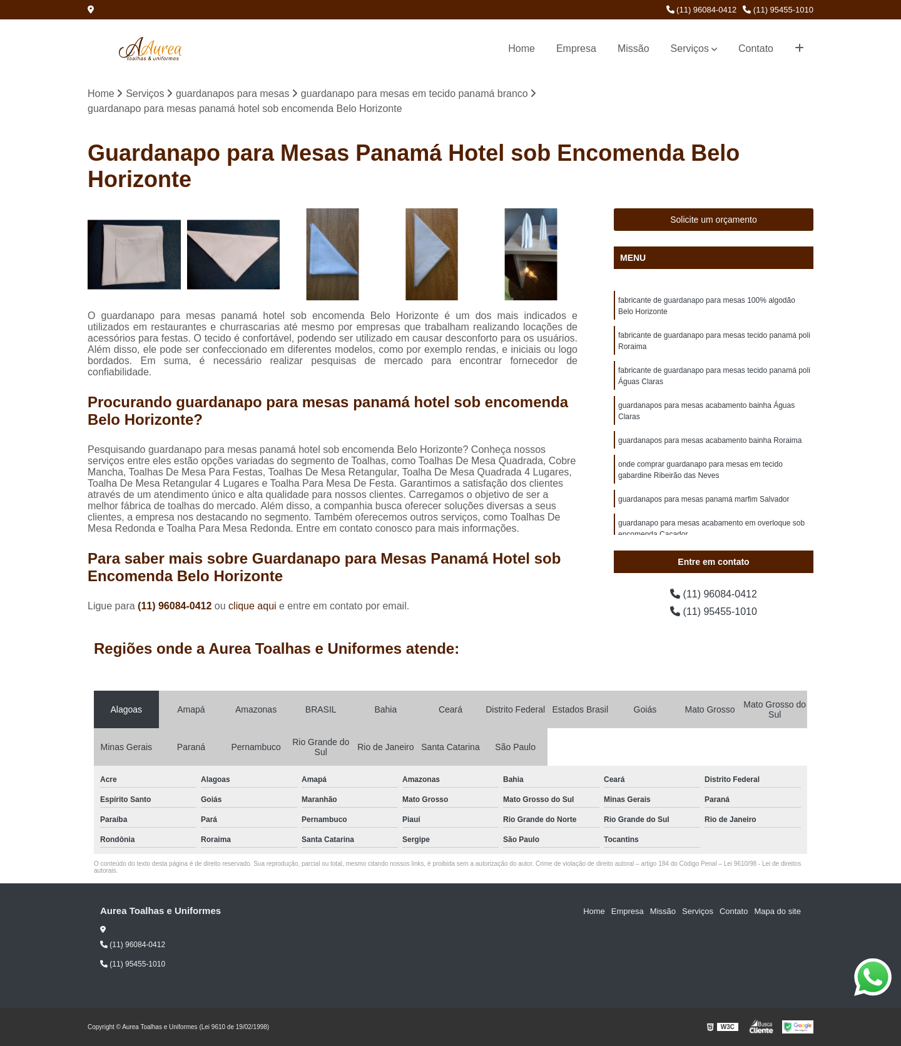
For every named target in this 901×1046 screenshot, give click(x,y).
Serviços (690, 48)
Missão (633, 48)
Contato (755, 48)
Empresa (576, 48)
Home (521, 48)
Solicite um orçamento (713, 220)
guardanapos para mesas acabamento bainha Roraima (710, 440)
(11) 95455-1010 (778, 9)
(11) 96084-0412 (701, 9)
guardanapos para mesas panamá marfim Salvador (703, 499)
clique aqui (252, 606)
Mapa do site (777, 911)
